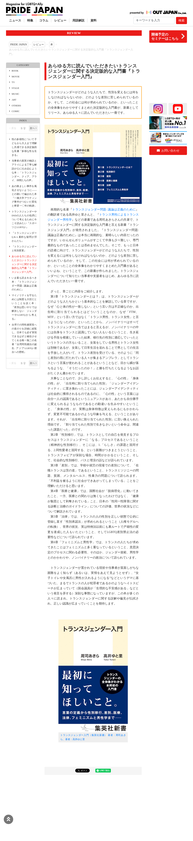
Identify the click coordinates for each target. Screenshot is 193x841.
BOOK (15, 70)
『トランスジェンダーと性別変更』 (24, 248)
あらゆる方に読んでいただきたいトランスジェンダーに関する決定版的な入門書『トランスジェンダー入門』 (24, 264)
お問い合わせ (168, 150)
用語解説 (78, 20)
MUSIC (15, 94)
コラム (43, 20)
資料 (93, 20)
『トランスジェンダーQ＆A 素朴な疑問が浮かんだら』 (24, 237)
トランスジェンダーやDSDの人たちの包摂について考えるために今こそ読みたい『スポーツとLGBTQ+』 (24, 219)
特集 (30, 20)
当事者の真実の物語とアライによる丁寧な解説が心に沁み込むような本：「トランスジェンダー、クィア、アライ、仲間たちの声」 (24, 170)
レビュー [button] (60, 20)
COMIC (16, 111)
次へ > (33, 128)
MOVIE (16, 76)
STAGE (15, 88)
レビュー (38, 44)
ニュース (15, 20)
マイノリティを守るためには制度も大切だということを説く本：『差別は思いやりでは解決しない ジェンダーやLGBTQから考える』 (24, 307)
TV (13, 82)
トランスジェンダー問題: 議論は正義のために (104, 209)
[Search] (154, 20)
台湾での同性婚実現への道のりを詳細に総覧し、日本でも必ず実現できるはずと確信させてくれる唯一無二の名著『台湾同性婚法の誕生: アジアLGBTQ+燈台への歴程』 (24, 338)
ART (14, 99)
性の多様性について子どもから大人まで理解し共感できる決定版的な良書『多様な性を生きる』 (24, 147)
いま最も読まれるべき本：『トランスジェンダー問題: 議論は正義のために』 (24, 284)
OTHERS (16, 105)
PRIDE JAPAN (18, 44)
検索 (181, 20)
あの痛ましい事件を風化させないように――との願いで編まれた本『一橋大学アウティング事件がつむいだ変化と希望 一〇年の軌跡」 (24, 196)
